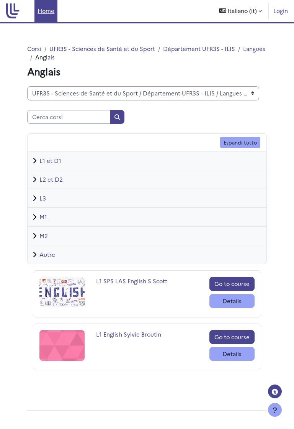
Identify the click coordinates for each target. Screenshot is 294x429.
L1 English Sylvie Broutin (128, 334)
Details (232, 301)
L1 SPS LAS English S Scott (131, 281)
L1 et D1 (50, 160)
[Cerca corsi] (69, 117)
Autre (47, 254)
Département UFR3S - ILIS (199, 48)
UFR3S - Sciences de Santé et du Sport (102, 48)
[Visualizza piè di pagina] (275, 410)
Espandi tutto (240, 142)
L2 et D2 (51, 179)
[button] (240, 11)
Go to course (232, 283)
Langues (254, 48)
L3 (42, 198)
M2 (43, 236)
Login (280, 11)
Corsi (34, 48)
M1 (43, 217)
